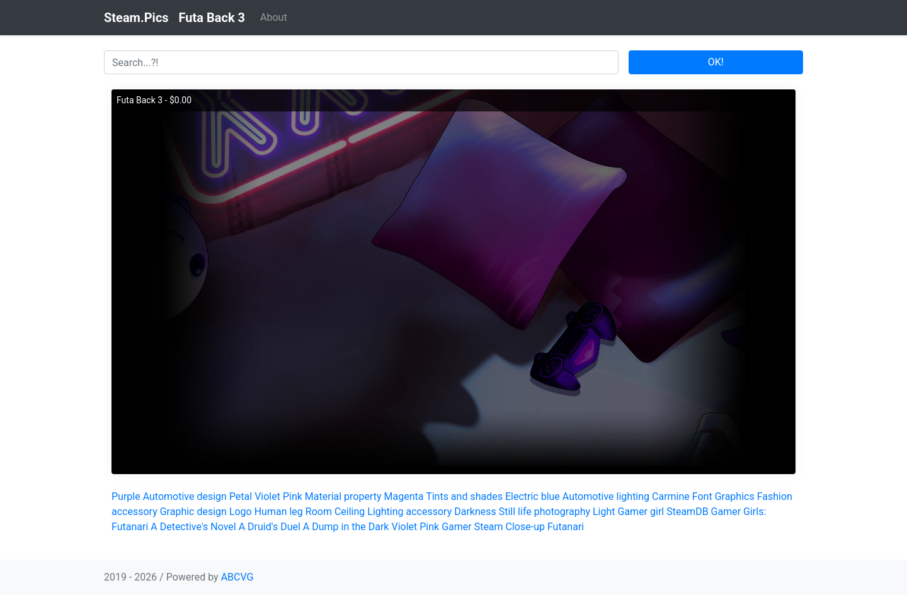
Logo (240, 512)
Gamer (457, 527)
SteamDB (687, 512)
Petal (240, 496)
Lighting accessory (409, 512)
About (273, 17)
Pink (292, 496)
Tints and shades (464, 496)
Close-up (525, 527)
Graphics (735, 496)
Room (318, 512)
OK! (716, 62)
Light (604, 512)
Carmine (671, 496)
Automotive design (185, 496)
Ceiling (349, 512)
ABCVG (237, 577)
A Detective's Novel (193, 527)
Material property (343, 496)
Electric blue (532, 496)
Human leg (278, 512)
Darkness (475, 512)
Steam (488, 527)
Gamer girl (641, 512)
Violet (267, 496)
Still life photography (544, 512)
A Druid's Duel (269, 527)
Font (702, 496)
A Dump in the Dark (346, 527)
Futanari (565, 527)
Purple (125, 496)
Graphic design (193, 512)
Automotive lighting (605, 496)
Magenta (404, 496)
